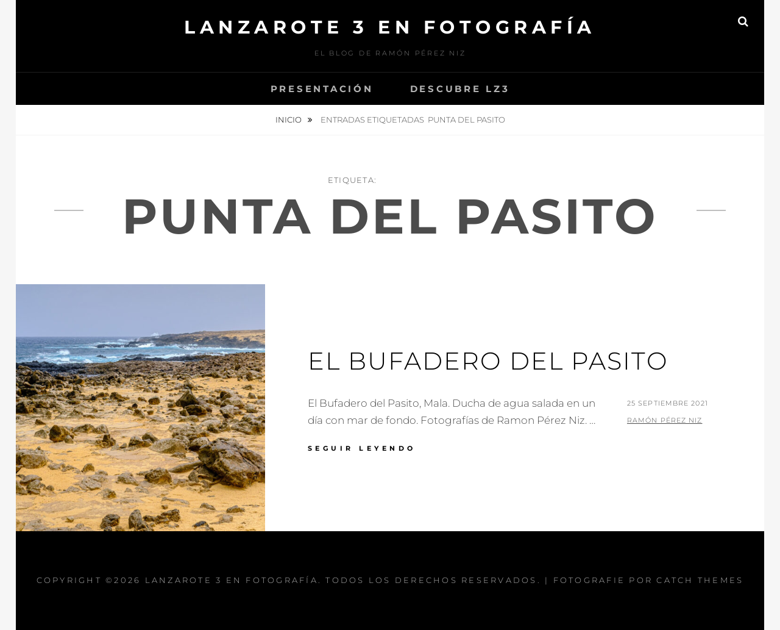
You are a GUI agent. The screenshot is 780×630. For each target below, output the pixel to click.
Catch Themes (699, 580)
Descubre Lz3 (460, 89)
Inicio (289, 119)
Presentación (322, 89)
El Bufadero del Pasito (488, 361)
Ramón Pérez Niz (665, 420)
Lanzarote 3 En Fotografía (390, 27)
